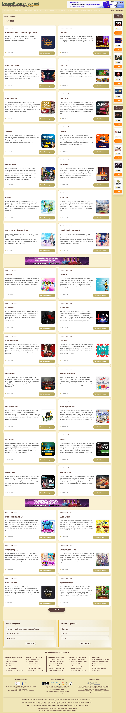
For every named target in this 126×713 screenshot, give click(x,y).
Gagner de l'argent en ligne (100, 661)
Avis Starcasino (10, 664)
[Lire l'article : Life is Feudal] (48, 383)
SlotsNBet (8, 131)
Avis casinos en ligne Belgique (15, 670)
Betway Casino (10, 472)
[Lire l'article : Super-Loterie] (102, 526)
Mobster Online (10, 164)
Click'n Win (64, 340)
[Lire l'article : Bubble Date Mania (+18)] (48, 526)
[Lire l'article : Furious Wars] (102, 317)
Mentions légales (71, 710)
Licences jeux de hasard (51, 691)
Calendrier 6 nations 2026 (56, 661)
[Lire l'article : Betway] (102, 449)
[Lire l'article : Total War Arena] (102, 482)
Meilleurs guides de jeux (99, 668)
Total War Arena (65, 472)
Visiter (118, 33)
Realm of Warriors (11, 340)
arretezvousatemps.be (62, 687)
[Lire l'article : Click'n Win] (102, 350)
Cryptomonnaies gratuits (78, 659)
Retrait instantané (33, 664)
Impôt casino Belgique (34, 666)
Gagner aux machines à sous (36, 670)
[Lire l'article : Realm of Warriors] (48, 350)
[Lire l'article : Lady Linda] (102, 108)
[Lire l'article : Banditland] (102, 174)
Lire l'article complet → (46, 53)
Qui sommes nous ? (43, 708)
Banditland (64, 164)
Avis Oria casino (10, 666)
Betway (62, 439)
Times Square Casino (67, 406)
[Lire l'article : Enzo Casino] (48, 449)
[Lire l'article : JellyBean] (48, 284)
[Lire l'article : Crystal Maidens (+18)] (102, 559)
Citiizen (8, 197)
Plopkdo (64, 633)
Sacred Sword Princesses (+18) (16, 230)
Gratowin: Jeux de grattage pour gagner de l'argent (23, 629)
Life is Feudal (10, 373)
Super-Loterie (65, 517)
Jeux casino (11, 638)
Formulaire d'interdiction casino (57, 689)
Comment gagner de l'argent (100, 659)
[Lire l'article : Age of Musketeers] (102, 592)
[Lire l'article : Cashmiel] (102, 284)
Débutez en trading (76, 666)
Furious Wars (64, 307)
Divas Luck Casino (12, 65)
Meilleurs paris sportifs (56, 670)
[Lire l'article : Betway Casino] (48, 482)
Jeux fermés (14, 28)
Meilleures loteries (97, 664)
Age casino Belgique (34, 661)
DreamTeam (9, 307)
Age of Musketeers (66, 582)
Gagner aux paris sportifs (56, 668)
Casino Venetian (11, 582)
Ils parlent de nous (13, 633)
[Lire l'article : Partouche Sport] (48, 108)
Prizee (64, 638)
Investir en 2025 (75, 664)
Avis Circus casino (11, 661)
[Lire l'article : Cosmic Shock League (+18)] (102, 239)
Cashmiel (63, 274)
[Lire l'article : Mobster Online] (48, 174)
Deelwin (63, 131)
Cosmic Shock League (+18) (70, 230)
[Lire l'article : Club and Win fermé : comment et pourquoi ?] (48, 42)
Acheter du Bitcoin (76, 668)
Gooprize (65, 629)
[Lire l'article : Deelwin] (102, 141)
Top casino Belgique (33, 659)
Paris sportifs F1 (54, 666)
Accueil (7, 28)
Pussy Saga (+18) (11, 550)
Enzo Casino (9, 439)
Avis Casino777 (10, 659)
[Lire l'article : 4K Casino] (102, 42)
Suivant (56, 609)
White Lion (64, 197)
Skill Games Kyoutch (67, 373)
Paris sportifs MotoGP (55, 664)
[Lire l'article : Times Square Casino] (102, 416)
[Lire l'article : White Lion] (102, 207)
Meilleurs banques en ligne (78, 670)
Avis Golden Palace (11, 668)
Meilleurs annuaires (98, 666)
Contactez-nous (54, 708)
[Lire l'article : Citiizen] (48, 207)
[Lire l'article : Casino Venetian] (48, 592)
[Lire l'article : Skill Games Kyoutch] (102, 383)
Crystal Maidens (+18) (68, 550)
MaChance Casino (11, 406)
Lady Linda (64, 98)
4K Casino (63, 32)
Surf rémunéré (96, 670)
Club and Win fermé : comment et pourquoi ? (21, 32)
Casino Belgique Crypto (34, 668)
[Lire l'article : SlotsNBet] (48, 141)
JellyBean (8, 274)
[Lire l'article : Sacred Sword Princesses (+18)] (48, 239)
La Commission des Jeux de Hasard (57, 693)
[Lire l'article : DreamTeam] (48, 317)
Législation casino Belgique (63, 691)
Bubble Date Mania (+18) (14, 517)
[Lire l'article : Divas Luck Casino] (48, 75)
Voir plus (30, 644)
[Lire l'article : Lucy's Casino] (102, 75)
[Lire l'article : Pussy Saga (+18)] (48, 559)
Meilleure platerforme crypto (79, 661)
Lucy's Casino (65, 65)
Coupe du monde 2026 (55, 659)
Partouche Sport (11, 98)
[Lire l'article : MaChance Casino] (48, 416)
